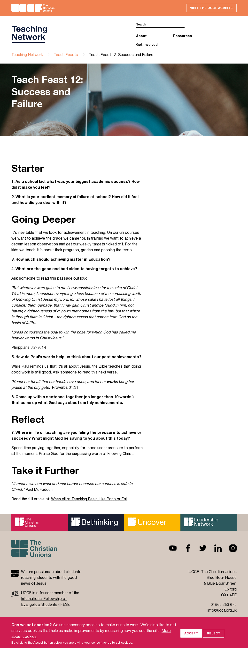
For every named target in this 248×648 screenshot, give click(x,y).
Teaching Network (27, 54)
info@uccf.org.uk (222, 610)
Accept (191, 639)
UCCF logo (30, 34)
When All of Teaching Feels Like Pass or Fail (89, 498)
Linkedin (214, 548)
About (141, 36)
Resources (182, 36)
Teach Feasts (66, 54)
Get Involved (147, 44)
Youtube (169, 548)
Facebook (184, 548)
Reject (213, 639)
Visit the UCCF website (211, 8)
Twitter (199, 548)
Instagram (229, 548)
